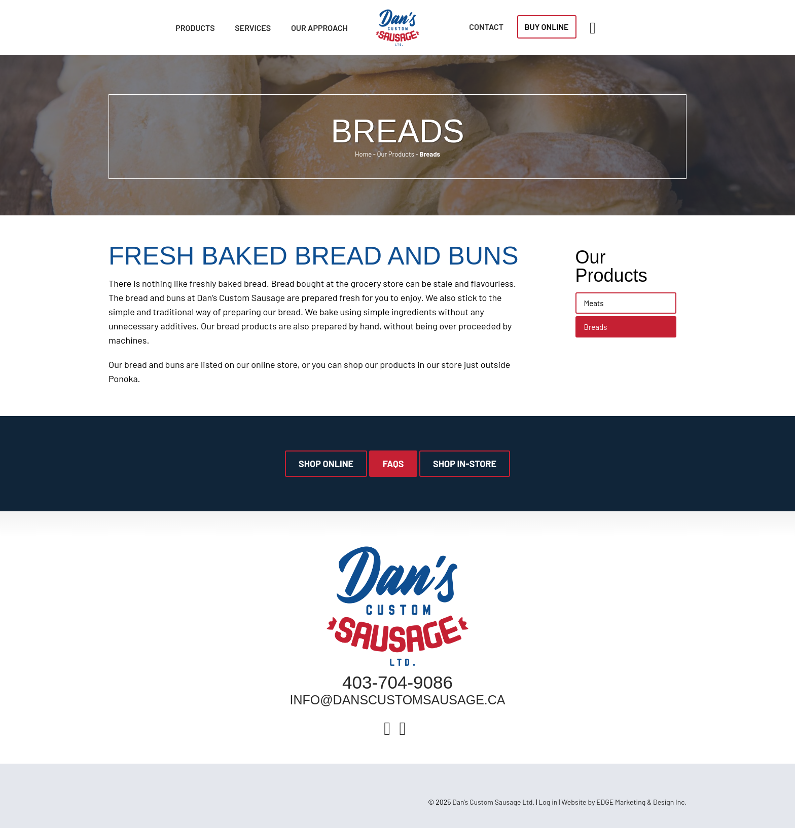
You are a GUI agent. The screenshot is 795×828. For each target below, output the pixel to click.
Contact (486, 26)
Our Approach (319, 27)
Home (363, 154)
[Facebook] (387, 727)
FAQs (393, 463)
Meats (594, 303)
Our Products (395, 154)
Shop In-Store (464, 463)
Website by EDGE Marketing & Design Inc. (623, 802)
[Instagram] (403, 727)
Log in (547, 802)
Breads (595, 326)
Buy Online (547, 26)
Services (253, 27)
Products (194, 27)
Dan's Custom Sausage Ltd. (493, 802)
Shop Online (326, 463)
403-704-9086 (397, 682)
